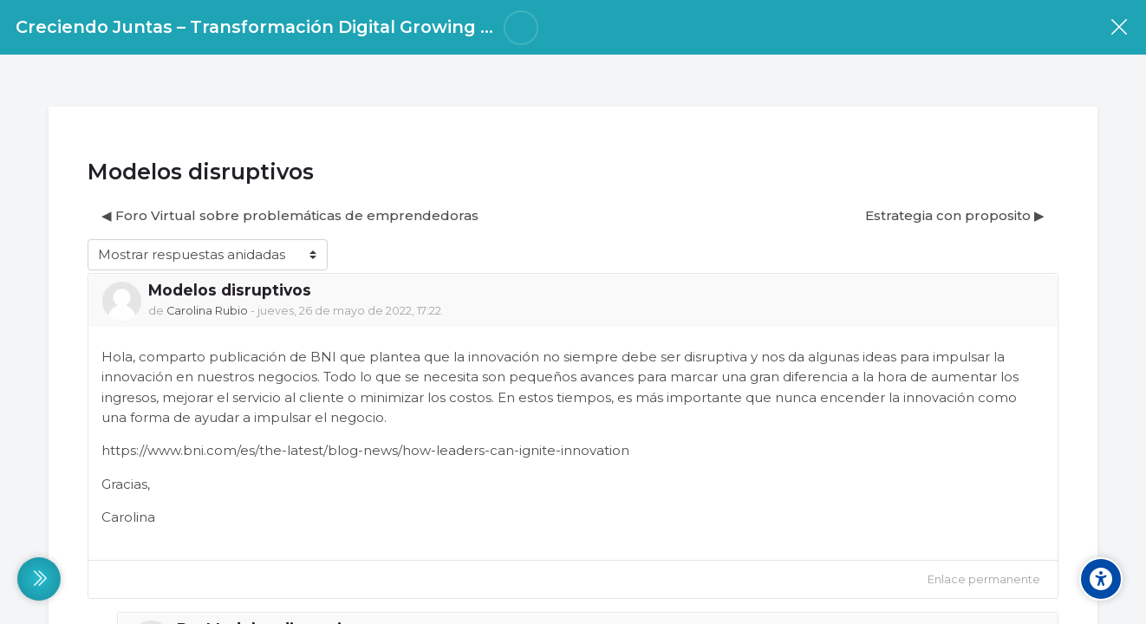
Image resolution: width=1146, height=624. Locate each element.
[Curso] (1118, 27)
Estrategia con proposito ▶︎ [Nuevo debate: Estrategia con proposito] (955, 215)
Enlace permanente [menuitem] (984, 579)
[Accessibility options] (1101, 579)
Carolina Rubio (207, 310)
